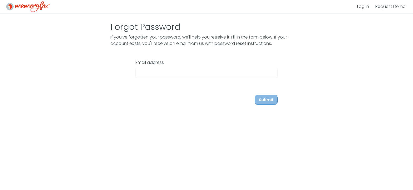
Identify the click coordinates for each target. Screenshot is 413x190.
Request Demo (390, 6)
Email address (149, 62)
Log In (363, 6)
